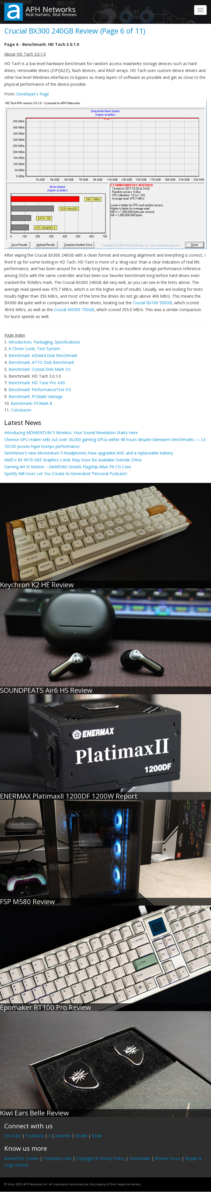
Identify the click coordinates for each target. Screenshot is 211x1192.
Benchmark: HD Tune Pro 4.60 (37, 382)
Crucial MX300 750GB (74, 309)
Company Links (57, 1158)
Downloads (139, 1158)
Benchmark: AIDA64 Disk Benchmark (43, 355)
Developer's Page (32, 94)
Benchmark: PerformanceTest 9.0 (40, 389)
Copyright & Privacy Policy (100, 1158)
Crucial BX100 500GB (152, 302)
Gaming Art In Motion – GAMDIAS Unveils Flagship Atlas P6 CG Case (67, 466)
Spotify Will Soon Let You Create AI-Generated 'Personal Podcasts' (66, 473)
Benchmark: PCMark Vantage (36, 396)
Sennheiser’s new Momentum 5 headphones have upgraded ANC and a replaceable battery (88, 453)
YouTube (12, 1135)
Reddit (81, 1135)
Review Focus (167, 1158)
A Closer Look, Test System (34, 348)
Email (97, 1135)
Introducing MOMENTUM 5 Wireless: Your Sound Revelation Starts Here (71, 432)
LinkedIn (63, 1135)
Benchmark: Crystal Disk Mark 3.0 (40, 369)
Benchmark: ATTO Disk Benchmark (41, 362)
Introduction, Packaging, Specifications (44, 342)
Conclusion (21, 410)
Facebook (34, 1135)
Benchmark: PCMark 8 (31, 403)
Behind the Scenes (21, 1158)
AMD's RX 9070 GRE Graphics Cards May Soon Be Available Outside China (72, 460)
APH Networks (50, 9)
